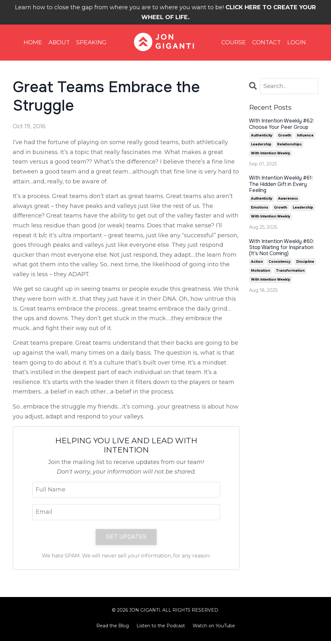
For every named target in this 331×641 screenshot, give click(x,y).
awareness (288, 198)
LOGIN (296, 42)
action (257, 262)
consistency (279, 262)
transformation (290, 271)
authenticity (261, 135)
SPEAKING (91, 42)
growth (284, 135)
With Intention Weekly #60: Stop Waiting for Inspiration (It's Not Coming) (281, 247)
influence (305, 135)
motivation (260, 271)
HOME (33, 42)
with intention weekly (270, 153)
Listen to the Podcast (160, 626)
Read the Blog (112, 626)
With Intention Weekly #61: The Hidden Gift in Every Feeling (281, 184)
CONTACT (266, 42)
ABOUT (59, 42)
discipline (305, 262)
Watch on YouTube (214, 626)
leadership (261, 144)
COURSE (233, 42)
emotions (259, 207)
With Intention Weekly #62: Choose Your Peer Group (281, 124)
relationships (289, 144)
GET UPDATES (126, 536)
